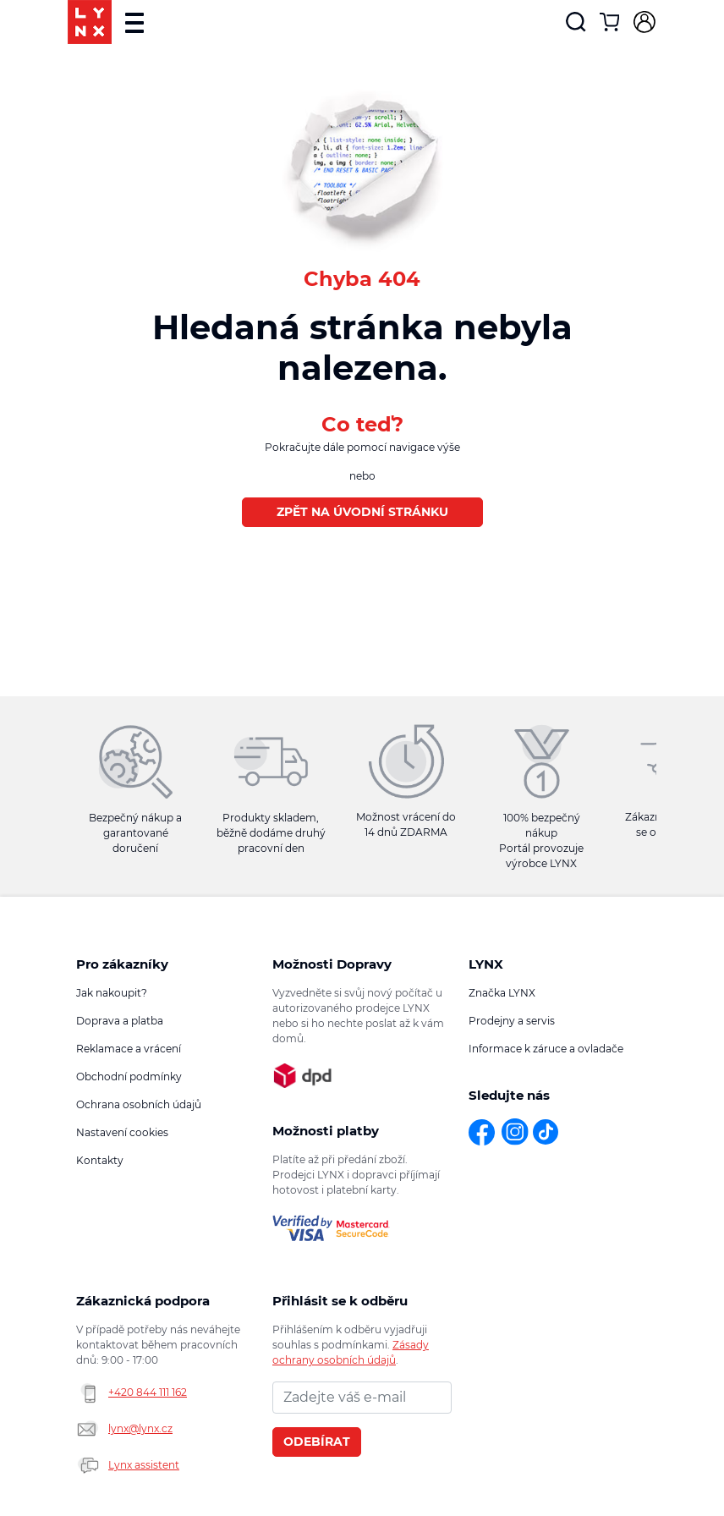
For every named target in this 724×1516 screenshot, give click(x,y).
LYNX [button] (486, 964)
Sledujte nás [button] (509, 1095)
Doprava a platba (119, 1020)
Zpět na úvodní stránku (362, 511)
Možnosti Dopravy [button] (332, 964)
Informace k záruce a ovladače (546, 1048)
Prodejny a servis (512, 1020)
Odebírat (316, 1441)
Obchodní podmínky (129, 1076)
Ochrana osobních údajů (138, 1104)
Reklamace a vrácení (128, 1048)
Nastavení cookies (122, 1132)
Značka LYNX (502, 992)
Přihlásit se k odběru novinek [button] (340, 1301)
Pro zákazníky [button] (122, 964)
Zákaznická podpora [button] (143, 1301)
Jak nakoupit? (111, 992)
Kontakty (99, 1160)
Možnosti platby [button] (325, 1131)
